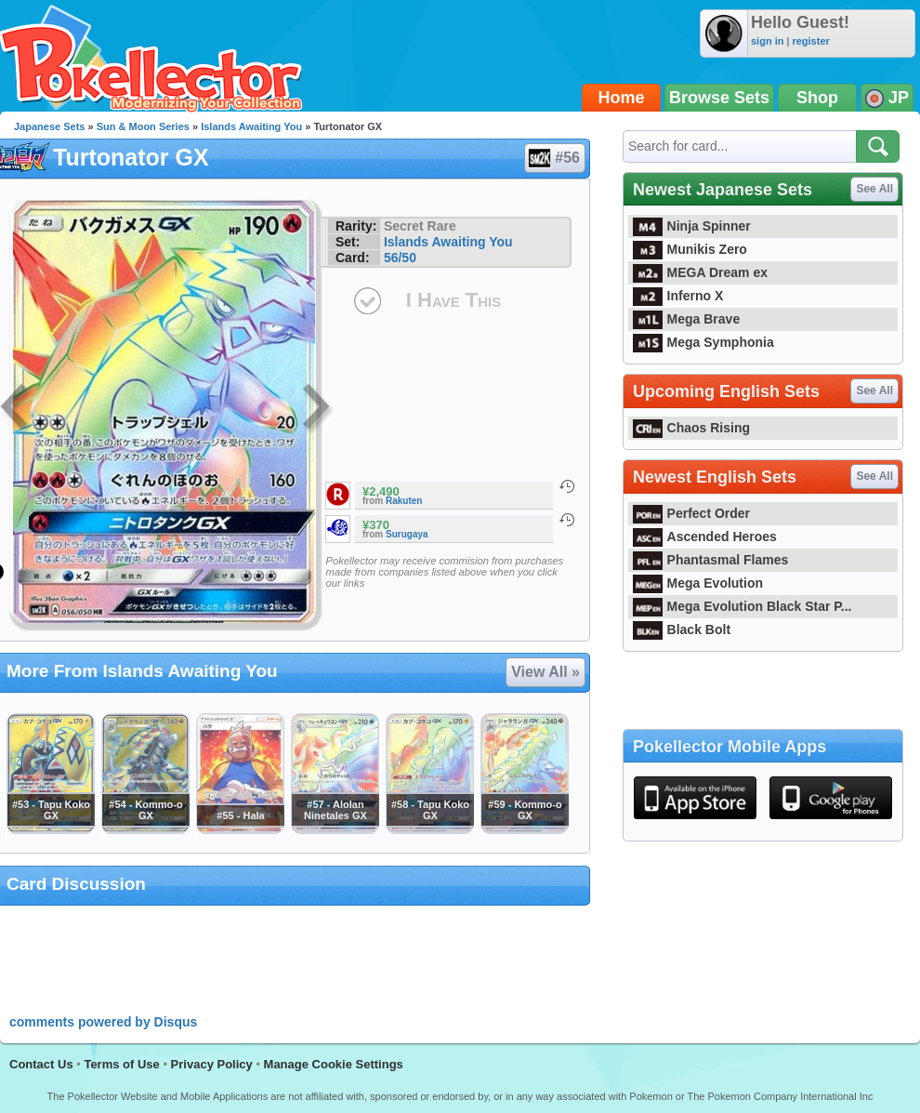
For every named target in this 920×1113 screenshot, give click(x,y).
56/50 (400, 257)
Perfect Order (691, 513)
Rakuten (404, 501)
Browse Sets (719, 97)
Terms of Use (121, 1064)
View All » (545, 672)
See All (874, 188)
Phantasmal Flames (710, 559)
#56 (554, 158)
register (810, 40)
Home (621, 97)
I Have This (453, 299)
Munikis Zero (690, 249)
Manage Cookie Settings (333, 1064)
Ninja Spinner (692, 226)
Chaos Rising (691, 427)
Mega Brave (686, 318)
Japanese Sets (49, 126)
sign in (767, 40)
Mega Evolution (698, 583)
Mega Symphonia (703, 342)
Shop (817, 97)
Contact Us (41, 1064)
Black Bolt (681, 629)
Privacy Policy (212, 1064)
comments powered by (103, 1021)
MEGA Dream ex (700, 272)
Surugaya (407, 534)
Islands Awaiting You (251, 126)
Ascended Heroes (705, 536)
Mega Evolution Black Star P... (742, 606)
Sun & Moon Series (143, 126)
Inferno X (678, 295)
